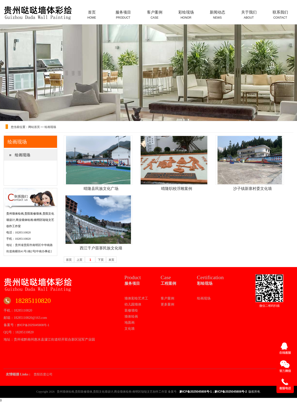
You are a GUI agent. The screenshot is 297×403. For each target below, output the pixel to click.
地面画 (129, 322)
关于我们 (249, 14)
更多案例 (167, 304)
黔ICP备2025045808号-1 (33, 325)
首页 (91, 14)
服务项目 (123, 14)
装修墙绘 (131, 310)
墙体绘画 (131, 316)
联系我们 (280, 14)
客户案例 (154, 14)
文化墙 (129, 328)
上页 (79, 259)
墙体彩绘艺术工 (136, 298)
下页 (101, 259)
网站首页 (34, 127)
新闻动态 (217, 14)
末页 (111, 259)
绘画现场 (50, 127)
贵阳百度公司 (43, 374)
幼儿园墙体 (132, 304)
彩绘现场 (186, 14)
